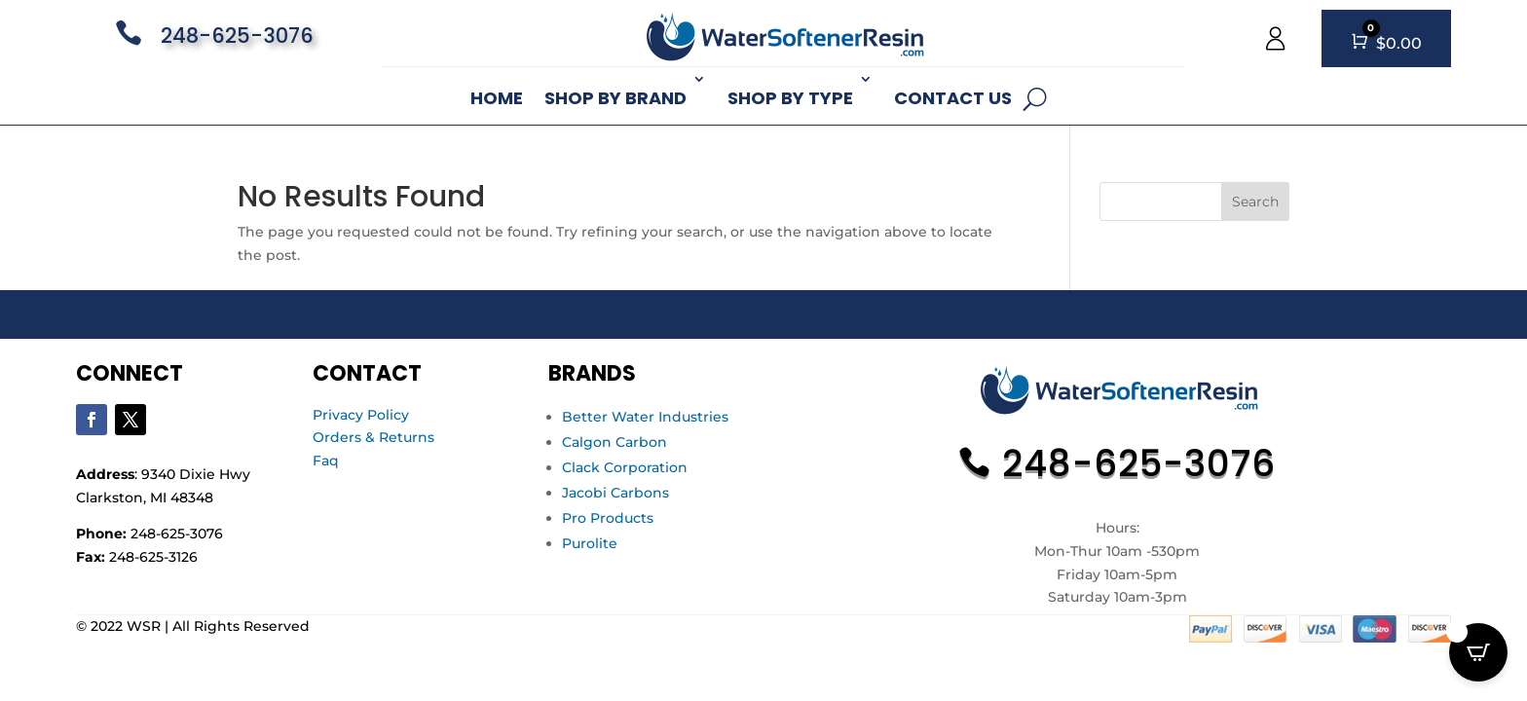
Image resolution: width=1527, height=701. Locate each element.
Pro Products (607, 518)
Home (496, 98)
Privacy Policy (361, 415)
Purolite (589, 543)
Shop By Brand (615, 98)
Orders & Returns (373, 437)
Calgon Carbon (614, 442)
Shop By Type (790, 98)
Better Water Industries (645, 416)
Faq (326, 460)
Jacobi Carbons (615, 492)
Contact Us (953, 98)
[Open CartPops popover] (1478, 652)
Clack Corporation (625, 467)
